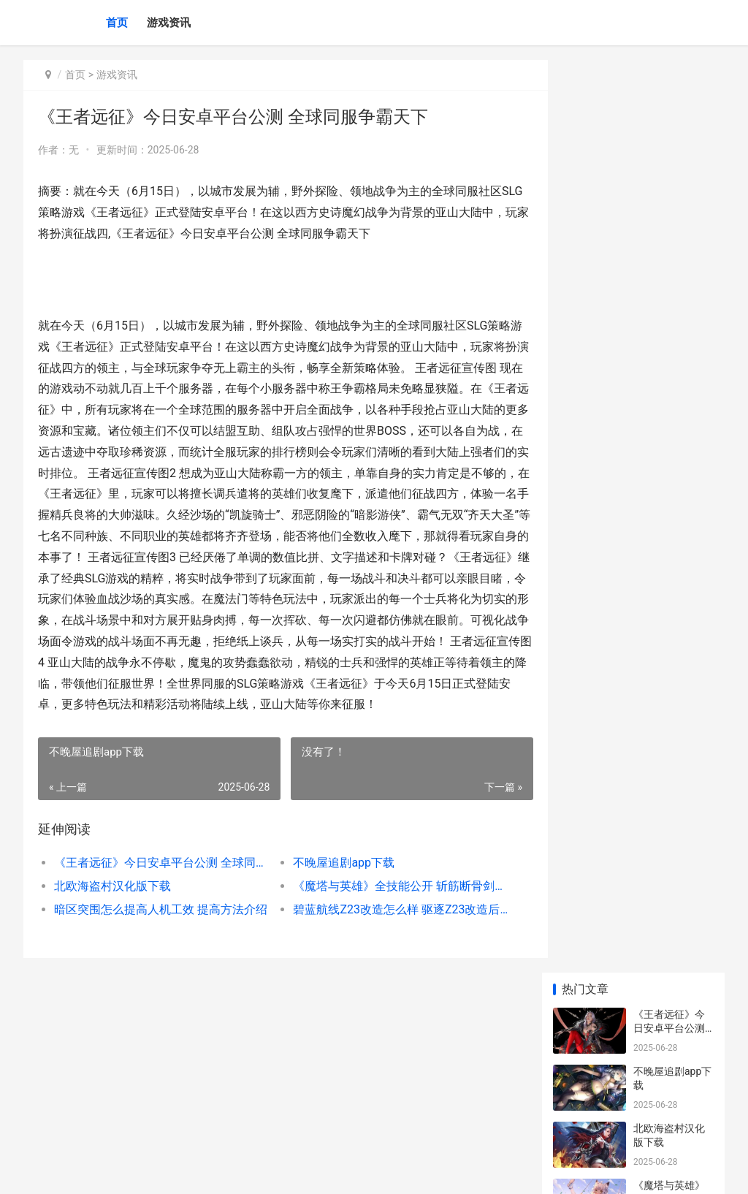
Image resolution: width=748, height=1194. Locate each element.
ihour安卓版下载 (670, 436)
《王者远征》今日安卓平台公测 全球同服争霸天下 (157, 884)
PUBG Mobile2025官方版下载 (670, 1070)
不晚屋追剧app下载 (333, 884)
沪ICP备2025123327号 (222, 1171)
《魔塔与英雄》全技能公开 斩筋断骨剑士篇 (386, 907)
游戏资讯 (169, 22)
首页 (117, 22)
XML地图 (287, 1171)
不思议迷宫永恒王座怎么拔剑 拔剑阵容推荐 (670, 621)
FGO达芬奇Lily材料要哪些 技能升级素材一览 (671, 899)
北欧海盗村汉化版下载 (112, 907)
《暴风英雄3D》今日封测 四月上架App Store (670, 564)
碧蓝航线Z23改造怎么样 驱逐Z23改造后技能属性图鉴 (386, 931)
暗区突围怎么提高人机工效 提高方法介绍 (157, 931)
